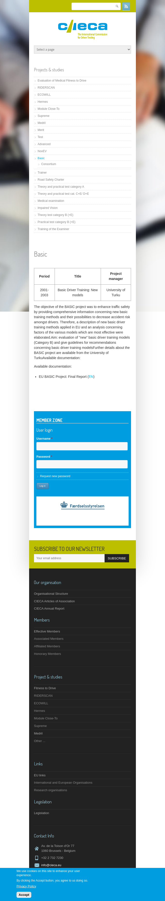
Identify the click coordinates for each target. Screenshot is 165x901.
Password (44, 456)
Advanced (44, 144)
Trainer (42, 172)
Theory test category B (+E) (55, 215)
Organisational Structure (51, 593)
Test (40, 137)
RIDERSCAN (46, 87)
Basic (41, 158)
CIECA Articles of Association (54, 601)
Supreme (44, 116)
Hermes (43, 101)
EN (91, 377)
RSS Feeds (126, 6)
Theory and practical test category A (61, 186)
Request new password (55, 476)
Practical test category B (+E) (56, 222)
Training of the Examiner (53, 229)
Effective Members (47, 631)
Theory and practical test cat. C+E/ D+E (63, 193)
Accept (24, 895)
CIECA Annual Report (49, 608)
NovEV (42, 151)
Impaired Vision (48, 208)
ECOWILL (44, 94)
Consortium (48, 164)
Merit (41, 130)
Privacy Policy (26, 886)
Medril (42, 123)
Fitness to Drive (45, 688)
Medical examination (51, 201)
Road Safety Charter (51, 179)
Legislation (41, 813)
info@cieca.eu (51, 865)
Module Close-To (48, 109)
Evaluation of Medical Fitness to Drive (62, 80)
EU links (40, 775)
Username (44, 438)
